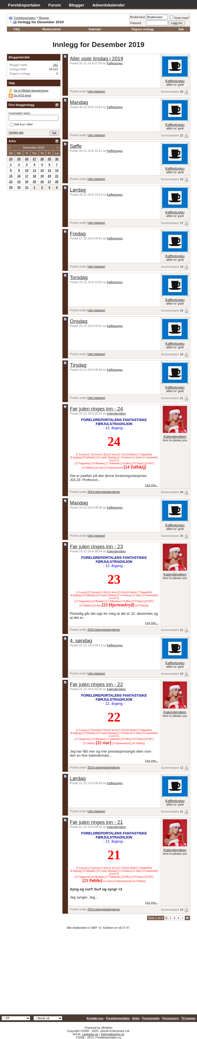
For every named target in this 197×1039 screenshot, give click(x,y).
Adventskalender (108, 5)
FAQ (17, 29)
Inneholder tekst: (19, 113)
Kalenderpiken (116, 413)
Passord (135, 23)
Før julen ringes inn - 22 (96, 684)
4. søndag (81, 640)
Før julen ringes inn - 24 (96, 409)
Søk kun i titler (21, 125)
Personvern (170, 1018)
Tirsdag (78, 365)
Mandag (79, 102)
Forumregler (151, 1018)
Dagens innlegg (143, 29)
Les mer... (151, 485)
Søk (181, 29)
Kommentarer (170, 91)
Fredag (78, 233)
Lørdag (78, 190)
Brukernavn (137, 17)
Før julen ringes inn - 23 (96, 546)
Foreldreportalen (24, 5)
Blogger (76, 5)
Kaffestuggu (115, 63)
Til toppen (188, 1018)
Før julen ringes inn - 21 (96, 822)
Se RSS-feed (22, 95)
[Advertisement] (98, 974)
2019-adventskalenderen (103, 491)
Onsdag (78, 321)
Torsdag (79, 277)
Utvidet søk (16, 132)
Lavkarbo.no (90, 1034)
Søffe (76, 146)
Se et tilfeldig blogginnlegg (31, 90)
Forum (54, 5)
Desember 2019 (33, 147)
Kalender (95, 29)
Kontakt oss (95, 1018)
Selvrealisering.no (112, 1034)
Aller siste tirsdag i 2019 (96, 58)
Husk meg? (179, 17)
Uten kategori (96, 91)
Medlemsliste (51, 29)
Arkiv (136, 1018)
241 (55, 64)
